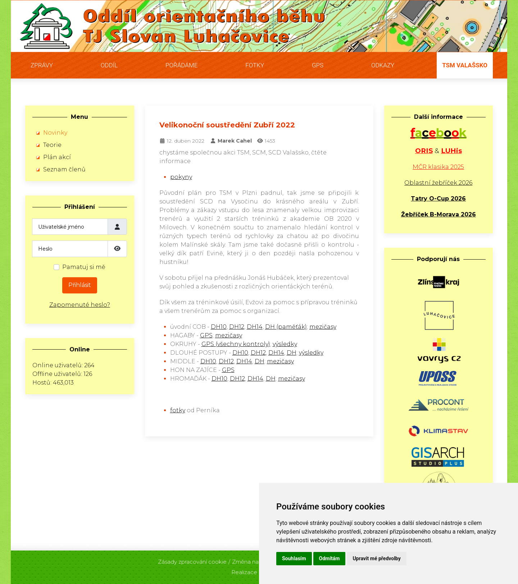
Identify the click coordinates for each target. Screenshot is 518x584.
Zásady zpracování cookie (192, 559)
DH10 (219, 326)
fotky (177, 410)
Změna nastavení (254, 559)
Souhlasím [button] (294, 558)
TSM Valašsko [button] (464, 65)
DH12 (236, 326)
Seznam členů (64, 169)
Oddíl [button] (109, 65)
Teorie (52, 144)
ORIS (424, 151)
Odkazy (382, 65)
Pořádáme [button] (181, 65)
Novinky (55, 132)
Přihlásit (79, 285)
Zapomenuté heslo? (79, 304)
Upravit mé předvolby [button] (376, 558)
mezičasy (322, 326)
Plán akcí (57, 157)
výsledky (285, 344)
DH (291, 352)
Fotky (254, 65)
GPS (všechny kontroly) (235, 344)
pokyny (181, 177)
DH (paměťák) (286, 326)
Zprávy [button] (42, 65)
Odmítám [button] (329, 558)
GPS (317, 65)
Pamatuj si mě (83, 267)
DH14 (255, 326)
